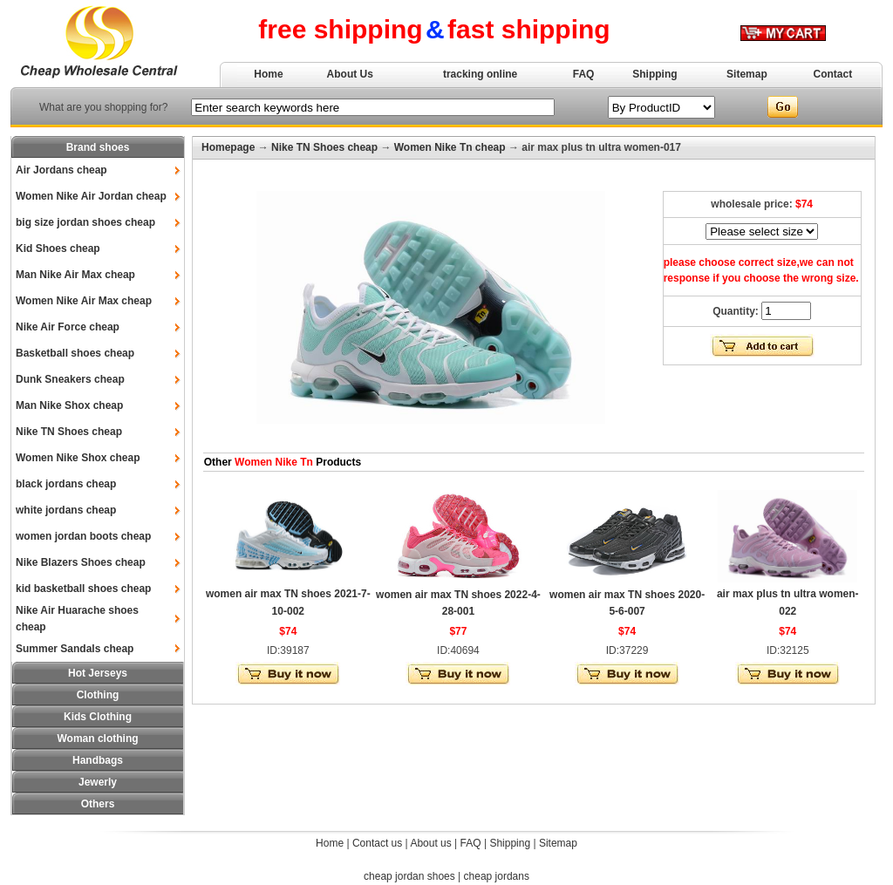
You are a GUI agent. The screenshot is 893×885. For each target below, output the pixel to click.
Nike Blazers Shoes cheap (81, 562)
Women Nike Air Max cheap (84, 301)
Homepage (228, 147)
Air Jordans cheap (61, 170)
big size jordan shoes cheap (85, 222)
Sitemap (746, 74)
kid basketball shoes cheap (83, 588)
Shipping (654, 74)
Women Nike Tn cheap (450, 147)
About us (430, 843)
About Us (350, 74)
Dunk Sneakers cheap (70, 379)
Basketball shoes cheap (75, 353)
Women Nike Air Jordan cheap (91, 196)
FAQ (584, 74)
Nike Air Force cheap (67, 327)
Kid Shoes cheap (58, 248)
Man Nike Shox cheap (69, 405)
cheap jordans (496, 876)
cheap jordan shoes (409, 876)
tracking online (480, 74)
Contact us (377, 843)
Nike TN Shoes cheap (69, 431)
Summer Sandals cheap (74, 649)
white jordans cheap (66, 510)
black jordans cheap (66, 484)
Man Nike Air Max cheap (75, 275)
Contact (833, 74)
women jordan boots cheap (83, 536)
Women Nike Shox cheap (78, 458)
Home (268, 74)
